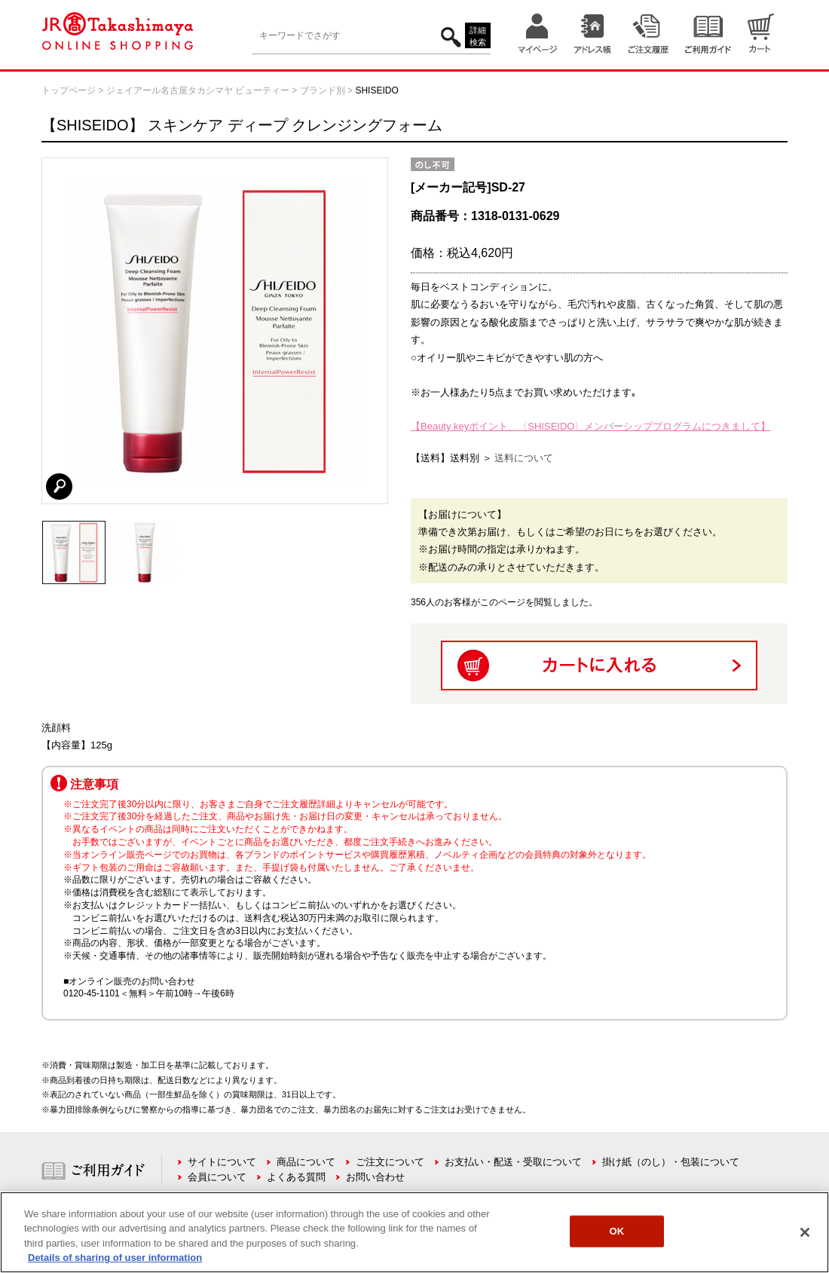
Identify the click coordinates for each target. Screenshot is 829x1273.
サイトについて (222, 1161)
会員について (217, 1177)
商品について (306, 1161)
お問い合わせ (375, 1177)
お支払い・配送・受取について (513, 1161)
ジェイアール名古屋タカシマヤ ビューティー (197, 90)
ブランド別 (322, 90)
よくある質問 (296, 1177)
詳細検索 (478, 36)
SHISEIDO (376, 90)
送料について (523, 458)
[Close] (804, 1232)
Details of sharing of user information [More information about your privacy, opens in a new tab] (115, 1257)
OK (617, 1231)
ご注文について (390, 1161)
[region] (414, 1232)
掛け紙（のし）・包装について (670, 1161)
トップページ (68, 90)
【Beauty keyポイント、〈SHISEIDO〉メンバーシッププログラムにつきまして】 (590, 426)
